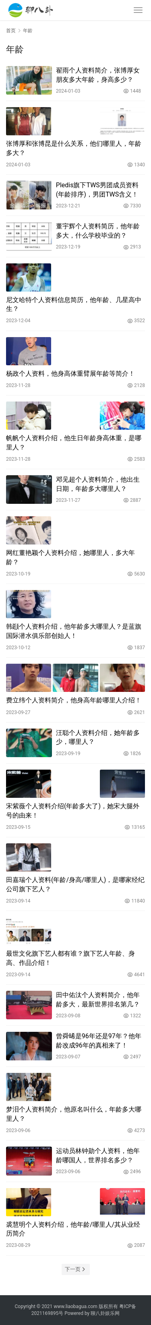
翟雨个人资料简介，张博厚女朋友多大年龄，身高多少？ (98, 74)
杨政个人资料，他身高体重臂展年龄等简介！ (70, 373)
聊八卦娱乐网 (105, 1313)
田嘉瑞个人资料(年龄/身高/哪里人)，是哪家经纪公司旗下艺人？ (75, 884)
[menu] (138, 10)
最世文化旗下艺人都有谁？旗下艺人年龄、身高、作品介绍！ (70, 958)
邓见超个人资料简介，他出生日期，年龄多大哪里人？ (98, 484)
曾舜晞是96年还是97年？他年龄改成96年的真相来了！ (98, 1040)
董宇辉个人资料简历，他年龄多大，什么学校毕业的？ (98, 230)
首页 (11, 30)
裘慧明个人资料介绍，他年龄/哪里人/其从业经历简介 (73, 1229)
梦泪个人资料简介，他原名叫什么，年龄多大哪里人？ (73, 1114)
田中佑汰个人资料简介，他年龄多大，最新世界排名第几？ (98, 999)
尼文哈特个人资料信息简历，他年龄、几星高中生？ (73, 304)
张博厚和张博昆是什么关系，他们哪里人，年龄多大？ (73, 148)
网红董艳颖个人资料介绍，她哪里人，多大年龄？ (70, 557)
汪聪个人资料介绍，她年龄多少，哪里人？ (98, 737)
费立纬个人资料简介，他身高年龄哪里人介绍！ (73, 700)
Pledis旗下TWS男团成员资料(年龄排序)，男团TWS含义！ (97, 189)
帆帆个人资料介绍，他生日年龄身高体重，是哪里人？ (73, 442)
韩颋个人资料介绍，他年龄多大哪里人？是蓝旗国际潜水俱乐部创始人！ (73, 631)
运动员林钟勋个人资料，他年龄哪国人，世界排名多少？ (98, 1155)
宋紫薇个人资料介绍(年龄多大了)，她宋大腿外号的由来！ (72, 810)
